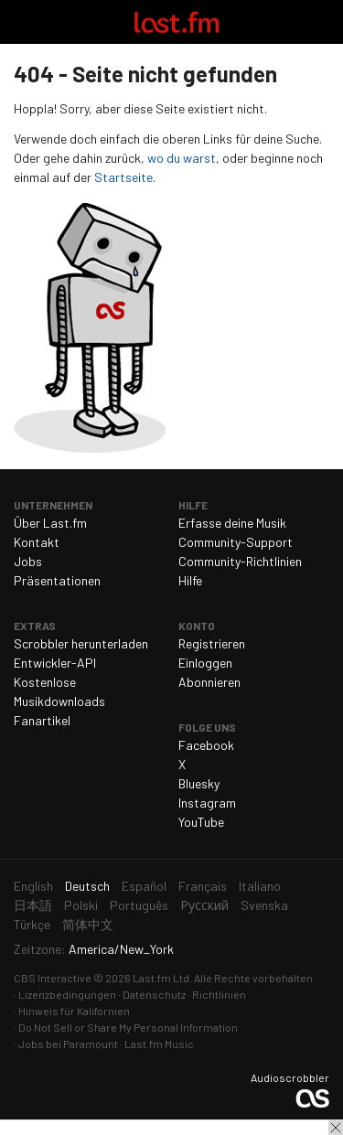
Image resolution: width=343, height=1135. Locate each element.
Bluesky (199, 783)
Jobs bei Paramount (68, 1043)
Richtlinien (219, 994)
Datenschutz (154, 994)
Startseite (123, 177)
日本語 (33, 905)
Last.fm (176, 22)
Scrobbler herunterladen (81, 643)
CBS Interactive (52, 977)
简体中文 (87, 924)
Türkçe (32, 924)
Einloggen (205, 662)
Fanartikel (42, 720)
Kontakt (36, 542)
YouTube (201, 822)
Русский (204, 905)
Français (202, 886)
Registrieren (211, 643)
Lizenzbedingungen (67, 994)
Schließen (335, 1127)
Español (144, 886)
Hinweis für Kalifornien (74, 1010)
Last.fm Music (159, 1043)
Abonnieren (209, 682)
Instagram (207, 802)
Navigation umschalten (22, 22)
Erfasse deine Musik (232, 522)
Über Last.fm (50, 522)
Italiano (260, 886)
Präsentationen (57, 580)
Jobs (28, 561)
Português (139, 905)
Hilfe (190, 580)
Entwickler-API (55, 662)
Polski (81, 905)
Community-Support (235, 542)
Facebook (206, 745)
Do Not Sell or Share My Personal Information (128, 1027)
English (33, 886)
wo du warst (181, 158)
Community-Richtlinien (240, 561)
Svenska (264, 905)
